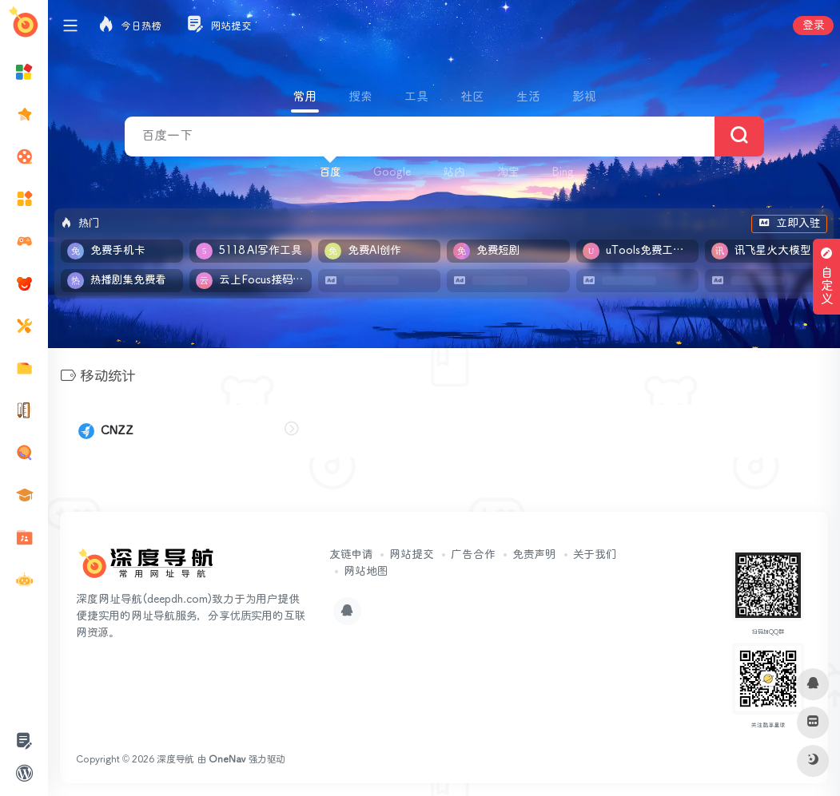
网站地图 (366, 571)
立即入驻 (789, 223)
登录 (813, 25)
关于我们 (594, 554)
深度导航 (175, 759)
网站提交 (411, 554)
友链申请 (350, 554)
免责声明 (534, 554)
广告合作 (473, 554)
